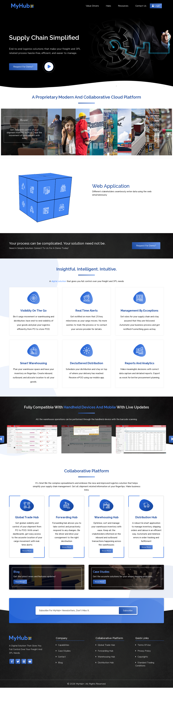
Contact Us (140, 5)
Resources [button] (123, 5)
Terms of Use (143, 645)
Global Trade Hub (105, 645)
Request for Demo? (23, 66)
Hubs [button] (108, 5)
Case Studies (63, 650)
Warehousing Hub (105, 656)
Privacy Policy (143, 650)
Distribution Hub (105, 662)
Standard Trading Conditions (144, 664)
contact (61, 656)
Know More (26, 551)
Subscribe (128, 610)
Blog (59, 662)
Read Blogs (20, 582)
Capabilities (62, 645)
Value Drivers (92, 5)
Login (156, 5)
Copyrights (141, 656)
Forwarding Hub (104, 650)
